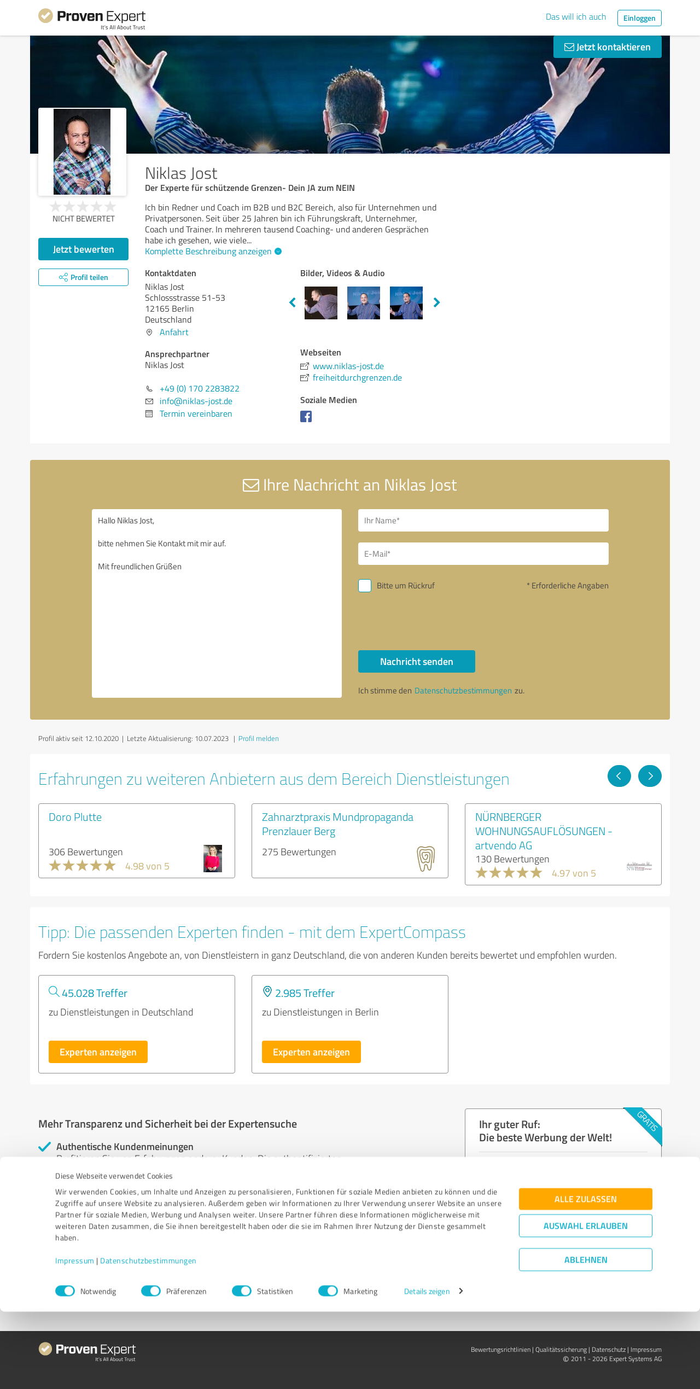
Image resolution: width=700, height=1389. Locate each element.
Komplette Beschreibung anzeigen (212, 251)
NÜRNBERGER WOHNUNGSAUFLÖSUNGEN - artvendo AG (543, 831)
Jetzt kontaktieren (607, 46)
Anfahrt (174, 332)
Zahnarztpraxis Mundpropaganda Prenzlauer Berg (337, 823)
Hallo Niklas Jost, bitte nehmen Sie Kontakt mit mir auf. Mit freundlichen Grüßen (217, 603)
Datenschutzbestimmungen (148, 1338)
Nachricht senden (416, 661)
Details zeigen (427, 1368)
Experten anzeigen (98, 1051)
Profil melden (258, 738)
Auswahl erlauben (586, 1303)
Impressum (75, 1338)
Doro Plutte (75, 816)
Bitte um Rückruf (406, 585)
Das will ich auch (576, 16)
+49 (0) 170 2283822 (200, 388)
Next (436, 302)
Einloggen (639, 18)
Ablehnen (586, 1336)
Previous (292, 302)
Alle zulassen (586, 1276)
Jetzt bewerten (83, 249)
